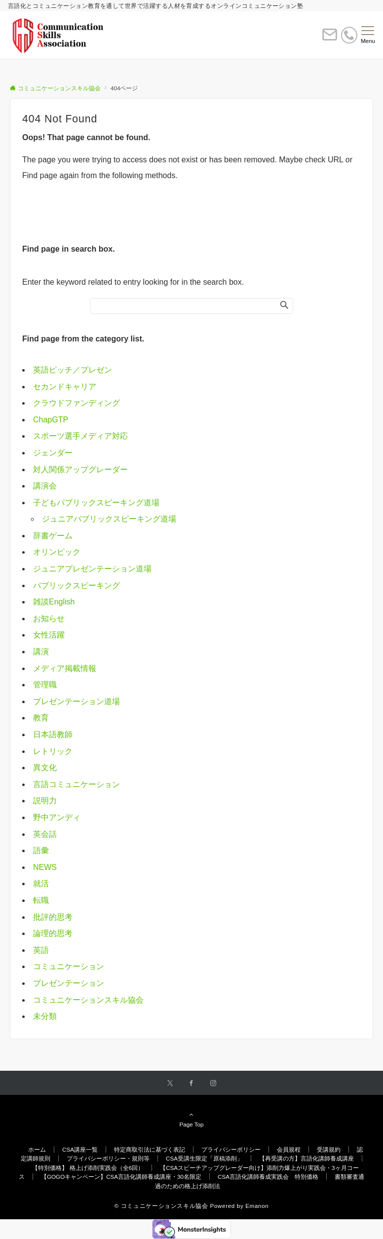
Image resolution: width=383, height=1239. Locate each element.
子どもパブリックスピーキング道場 (96, 502)
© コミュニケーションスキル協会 (161, 1205)
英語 (41, 950)
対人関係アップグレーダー (80, 469)
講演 (41, 651)
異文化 (45, 767)
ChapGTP (50, 419)
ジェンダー (53, 453)
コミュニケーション (68, 966)
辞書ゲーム (53, 535)
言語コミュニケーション (76, 784)
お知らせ (49, 618)
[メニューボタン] (368, 35)
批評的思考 (53, 917)
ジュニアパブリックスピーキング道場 (109, 519)
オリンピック (56, 552)
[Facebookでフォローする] (191, 1083)
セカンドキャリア (64, 386)
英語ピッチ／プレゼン (72, 370)
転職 (41, 900)
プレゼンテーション (68, 983)
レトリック (53, 751)
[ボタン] (330, 39)
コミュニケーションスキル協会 (88, 1000)
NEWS (45, 867)
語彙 (41, 850)
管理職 (45, 684)
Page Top (191, 1119)
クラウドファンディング (76, 403)
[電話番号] (349, 35)
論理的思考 (53, 933)
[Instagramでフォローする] (213, 1083)
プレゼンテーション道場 (76, 701)
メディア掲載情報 (64, 668)
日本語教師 (53, 734)
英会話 (45, 834)
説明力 (45, 800)
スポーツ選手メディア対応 (80, 436)
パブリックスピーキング (76, 585)
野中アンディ (56, 817)
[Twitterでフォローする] (170, 1083)
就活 (41, 883)
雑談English (54, 602)
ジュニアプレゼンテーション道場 (92, 568)
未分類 (45, 1016)
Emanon (256, 1205)
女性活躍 (49, 635)
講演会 (45, 486)
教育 (41, 717)
